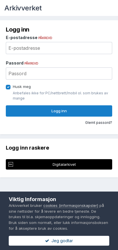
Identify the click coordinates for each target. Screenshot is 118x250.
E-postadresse (29, 37)
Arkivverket (23, 8)
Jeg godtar (59, 240)
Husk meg (22, 86)
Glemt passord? (98, 122)
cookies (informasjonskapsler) (70, 205)
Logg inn (59, 111)
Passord (22, 62)
